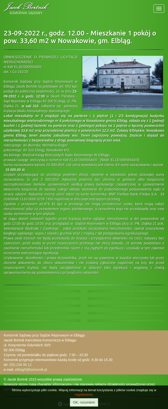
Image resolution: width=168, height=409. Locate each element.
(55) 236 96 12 (20, 365)
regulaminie (83, 394)
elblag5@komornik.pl (31, 370)
